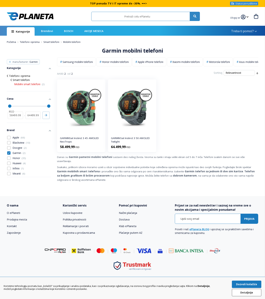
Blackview (21, 142)
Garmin (19, 153)
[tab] (32, 205)
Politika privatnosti (74, 219)
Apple (19, 137)
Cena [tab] (10, 98)
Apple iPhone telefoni (150, 62)
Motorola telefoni (219, 62)
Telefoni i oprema (30, 42)
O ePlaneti (13, 213)
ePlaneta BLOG (199, 229)
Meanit (19, 173)
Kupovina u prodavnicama (79, 232)
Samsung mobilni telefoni (78, 62)
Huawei (19, 163)
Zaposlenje (14, 232)
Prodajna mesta (17, 219)
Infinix (18, 168)
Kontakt (12, 226)
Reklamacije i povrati (76, 226)
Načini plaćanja (128, 213)
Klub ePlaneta (127, 226)
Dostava (124, 219)
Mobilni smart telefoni (29, 84)
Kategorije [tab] (14, 68)
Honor (19, 158)
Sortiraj (218, 72)
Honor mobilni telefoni (115, 62)
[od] (15, 115)
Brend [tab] (11, 130)
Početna (12, 42)
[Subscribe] (249, 219)
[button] (235, 17)
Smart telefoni (51, 42)
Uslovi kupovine (72, 213)
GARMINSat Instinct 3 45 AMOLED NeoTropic (79, 139)
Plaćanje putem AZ (130, 232)
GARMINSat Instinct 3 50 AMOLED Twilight (130, 139)
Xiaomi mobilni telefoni (186, 62)
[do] (33, 115)
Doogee (20, 148)
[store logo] (30, 16)
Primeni (46, 115)
